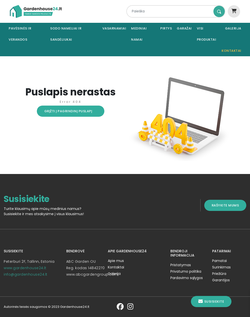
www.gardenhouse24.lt (25, 267)
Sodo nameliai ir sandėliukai (65, 34)
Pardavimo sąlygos (186, 277)
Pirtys (166, 28)
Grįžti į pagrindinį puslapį (68, 111)
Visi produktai (206, 34)
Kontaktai (231, 50)
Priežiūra (219, 273)
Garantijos (221, 280)
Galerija (233, 28)
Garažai (184, 28)
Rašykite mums (225, 205)
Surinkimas (221, 267)
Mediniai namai (139, 34)
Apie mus (116, 260)
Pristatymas (180, 264)
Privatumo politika (185, 271)
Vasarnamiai (114, 28)
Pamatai (219, 260)
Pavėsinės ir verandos (20, 34)
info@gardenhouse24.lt (25, 274)
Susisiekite (211, 301)
